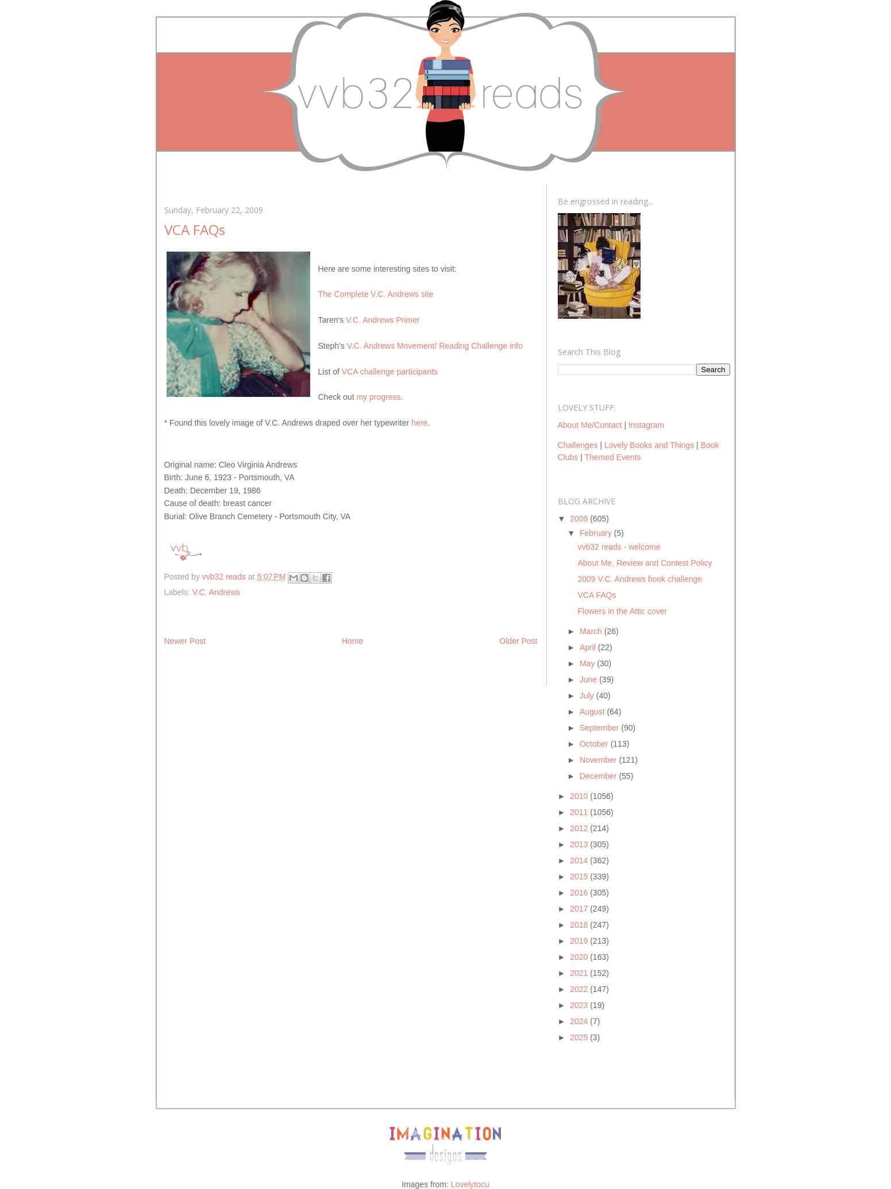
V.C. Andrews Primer (383, 320)
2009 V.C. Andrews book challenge (639, 579)
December (599, 776)
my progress (378, 397)
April (589, 647)
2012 (580, 828)
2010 (580, 796)
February (597, 533)
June (589, 679)
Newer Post (185, 641)
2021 (580, 973)
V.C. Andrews (216, 592)
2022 (580, 989)
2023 (580, 1005)
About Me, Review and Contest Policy (644, 563)
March (592, 631)
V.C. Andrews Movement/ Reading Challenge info (435, 345)
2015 (580, 876)
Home (352, 641)
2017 (580, 908)
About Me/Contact (590, 425)
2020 (580, 957)
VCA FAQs (596, 595)
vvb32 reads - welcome (618, 546)
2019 (580, 940)
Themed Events (612, 457)
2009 (580, 518)
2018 (580, 924)
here (419, 422)
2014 (580, 860)
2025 (580, 1037)
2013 (580, 844)
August (593, 711)
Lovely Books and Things (649, 445)
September (600, 727)
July (588, 695)
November (599, 760)
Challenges (578, 445)
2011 (580, 812)
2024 (580, 1021)
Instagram (646, 425)
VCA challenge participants (390, 371)
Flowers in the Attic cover (622, 611)
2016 (580, 892)
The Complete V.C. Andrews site (376, 294)
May (588, 663)
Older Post (518, 641)
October (595, 743)
